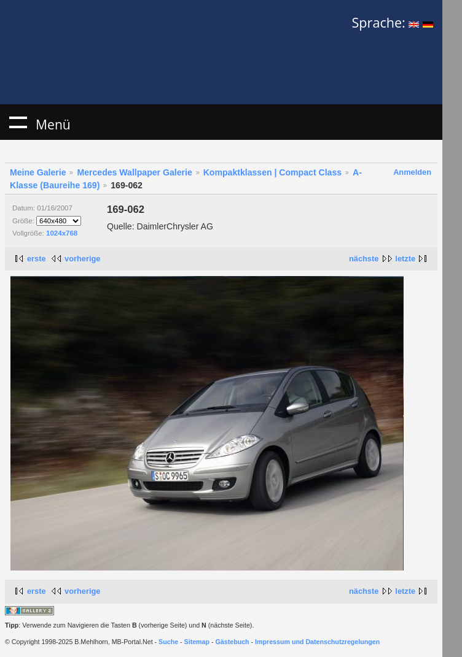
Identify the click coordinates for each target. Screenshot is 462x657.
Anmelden (412, 172)
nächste (363, 258)
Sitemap (196, 641)
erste (36, 258)
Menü (18, 122)
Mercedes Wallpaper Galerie (134, 172)
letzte (405, 258)
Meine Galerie (38, 172)
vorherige (82, 258)
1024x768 (61, 233)
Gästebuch (232, 641)
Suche (168, 641)
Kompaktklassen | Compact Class (272, 172)
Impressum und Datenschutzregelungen (317, 641)
